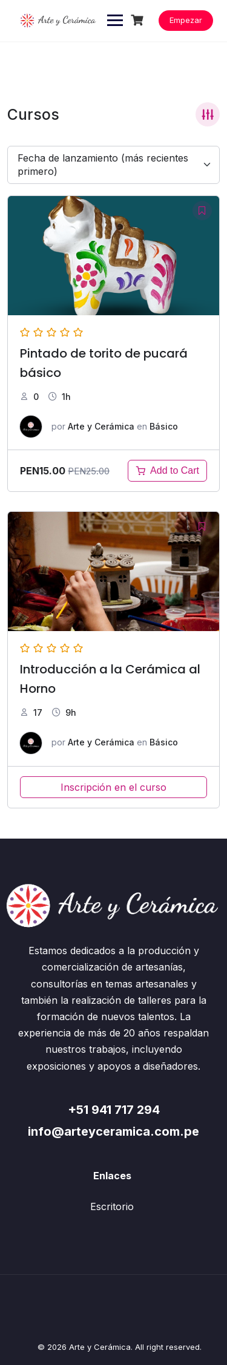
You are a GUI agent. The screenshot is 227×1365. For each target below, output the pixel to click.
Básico (164, 426)
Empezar (185, 20)
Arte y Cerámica (101, 426)
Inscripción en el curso (113, 787)
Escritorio (112, 1206)
